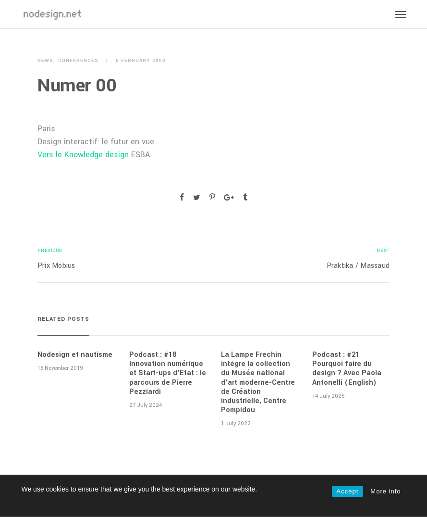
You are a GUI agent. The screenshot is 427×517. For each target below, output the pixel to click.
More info (385, 491)
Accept (348, 491)
